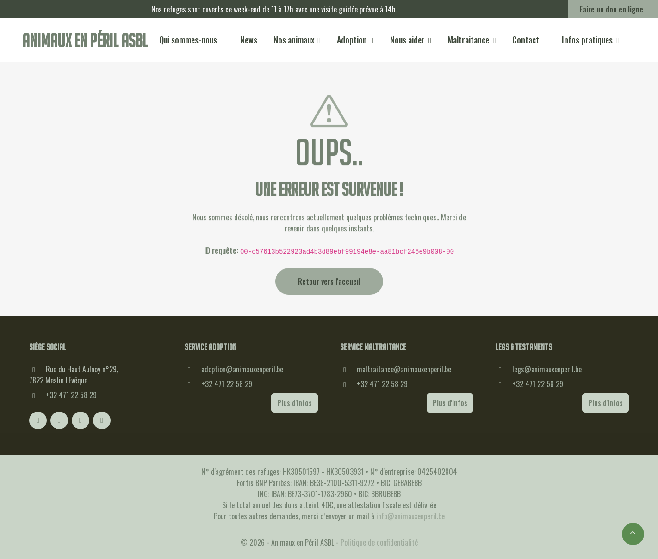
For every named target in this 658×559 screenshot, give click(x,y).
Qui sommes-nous (188, 40)
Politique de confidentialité (379, 542)
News (248, 40)
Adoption (352, 40)
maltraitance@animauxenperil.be (404, 369)
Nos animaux (293, 40)
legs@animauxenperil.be (547, 369)
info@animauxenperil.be (410, 516)
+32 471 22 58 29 (71, 395)
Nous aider (407, 40)
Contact (525, 40)
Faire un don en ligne (611, 9)
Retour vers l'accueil (329, 293)
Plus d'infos (294, 402)
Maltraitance (468, 40)
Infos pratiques (587, 40)
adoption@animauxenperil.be (242, 369)
